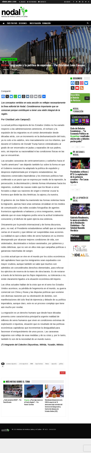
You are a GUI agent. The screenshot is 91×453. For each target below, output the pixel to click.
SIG (77, 147)
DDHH (31, 364)
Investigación (35, 23)
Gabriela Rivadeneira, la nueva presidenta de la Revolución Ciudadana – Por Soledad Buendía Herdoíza (79, 224)
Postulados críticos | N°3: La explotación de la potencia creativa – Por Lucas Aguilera (79, 177)
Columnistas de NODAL (9, 59)
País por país (12, 23)
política (61, 364)
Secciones (23, 23)
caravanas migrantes (11, 364)
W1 (2, 366)
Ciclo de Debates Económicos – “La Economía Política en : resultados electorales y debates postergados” (79, 135)
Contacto (42, 2)
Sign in (67, 2)
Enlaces (22, 2)
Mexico (47, 364)
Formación (46, 23)
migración (54, 364)
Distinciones (32, 2)
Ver (87, 237)
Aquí (87, 98)
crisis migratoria (23, 364)
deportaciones (39, 364)
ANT (72, 147)
